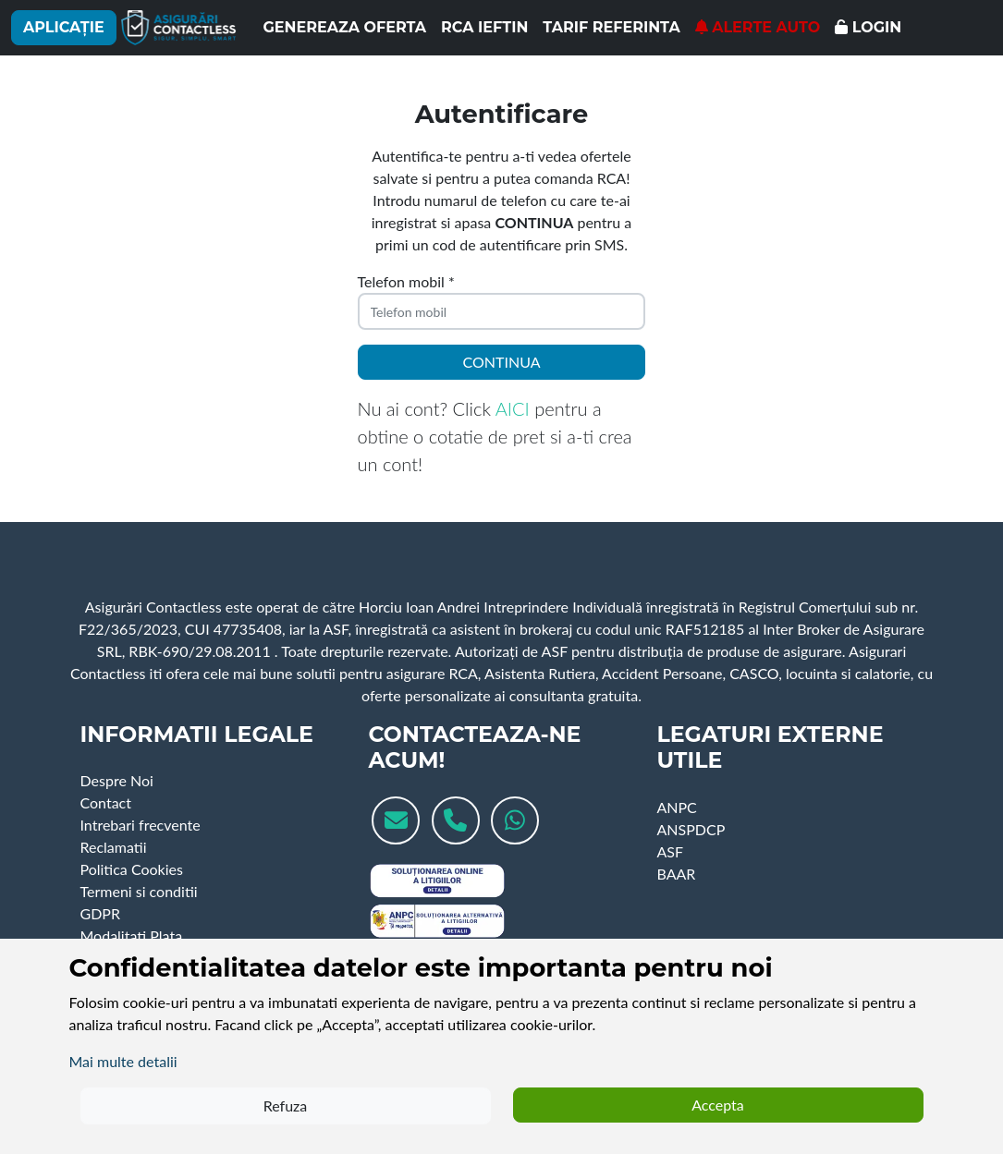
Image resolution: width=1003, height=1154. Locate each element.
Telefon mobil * (406, 281)
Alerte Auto (758, 27)
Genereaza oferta (344, 27)
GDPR (100, 913)
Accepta (717, 1104)
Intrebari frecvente (140, 824)
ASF (669, 851)
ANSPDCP (690, 829)
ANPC (676, 807)
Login (868, 27)
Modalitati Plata (131, 935)
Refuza (285, 1105)
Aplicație (63, 27)
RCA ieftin (484, 27)
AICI (512, 408)
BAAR (675, 873)
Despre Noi (116, 780)
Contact (105, 802)
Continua (502, 361)
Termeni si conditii (139, 891)
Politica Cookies (131, 869)
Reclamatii (113, 847)
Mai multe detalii (123, 1061)
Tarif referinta (611, 27)
